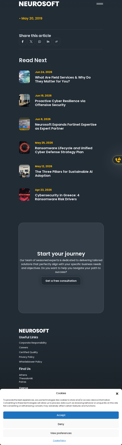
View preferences (61, 433)
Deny (61, 424)
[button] (117, 393)
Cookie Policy (59, 440)
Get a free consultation (61, 281)
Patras (22, 381)
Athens (23, 375)
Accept (61, 415)
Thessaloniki (26, 378)
